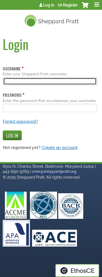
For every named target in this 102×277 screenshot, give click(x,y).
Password (12, 95)
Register (70, 5)
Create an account (60, 147)
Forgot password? (20, 121)
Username (12, 68)
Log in (48, 5)
